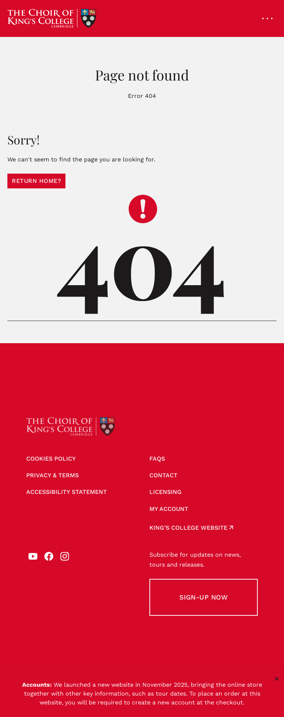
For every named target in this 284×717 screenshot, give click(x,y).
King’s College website (188, 527)
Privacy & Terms (52, 475)
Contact (163, 475)
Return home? (36, 180)
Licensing (165, 491)
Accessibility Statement (66, 491)
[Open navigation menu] (267, 18)
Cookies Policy (51, 458)
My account (168, 508)
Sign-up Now (203, 597)
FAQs (157, 458)
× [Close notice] (277, 678)
